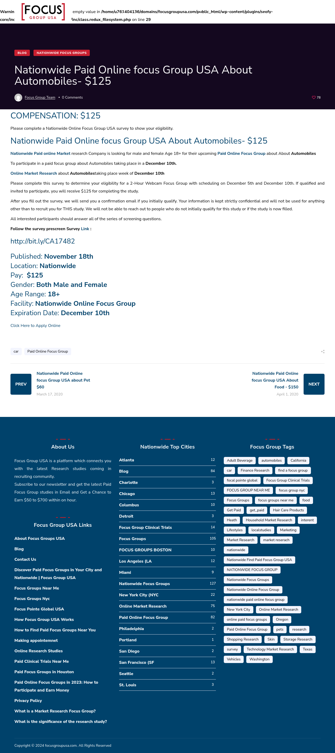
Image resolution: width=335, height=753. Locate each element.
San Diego (129, 651)
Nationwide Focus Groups (62, 53)
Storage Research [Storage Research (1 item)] (297, 639)
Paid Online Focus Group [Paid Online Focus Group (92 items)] (247, 629)
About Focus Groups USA (39, 538)
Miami (125, 572)
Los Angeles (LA (135, 561)
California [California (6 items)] (298, 460)
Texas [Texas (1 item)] (307, 649)
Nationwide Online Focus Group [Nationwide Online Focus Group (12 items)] (253, 589)
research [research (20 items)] (299, 629)
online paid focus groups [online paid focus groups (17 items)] (247, 619)
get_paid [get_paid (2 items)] (257, 510)
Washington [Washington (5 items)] (259, 659)
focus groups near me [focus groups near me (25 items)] (275, 500)
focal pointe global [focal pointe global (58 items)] (242, 480)
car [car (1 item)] (229, 470)
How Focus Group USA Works (44, 619)
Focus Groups (132, 539)
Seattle (126, 674)
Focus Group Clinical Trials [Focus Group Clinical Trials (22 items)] (288, 480)
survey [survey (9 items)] (232, 649)
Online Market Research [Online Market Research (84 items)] (278, 609)
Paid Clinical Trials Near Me (41, 661)
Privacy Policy (28, 701)
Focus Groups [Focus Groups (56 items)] (238, 500)
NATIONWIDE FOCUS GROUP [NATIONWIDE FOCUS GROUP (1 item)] (252, 569)
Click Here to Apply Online (35, 326)
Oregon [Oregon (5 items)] (282, 619)
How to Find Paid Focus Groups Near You (55, 630)
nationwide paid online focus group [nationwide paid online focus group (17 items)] (255, 599)
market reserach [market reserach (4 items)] (276, 539)
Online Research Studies (38, 651)
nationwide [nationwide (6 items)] (236, 549)
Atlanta (126, 460)
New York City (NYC (138, 595)
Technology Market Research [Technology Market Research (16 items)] (270, 649)
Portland (128, 640)
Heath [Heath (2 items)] (232, 520)
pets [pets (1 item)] (279, 629)
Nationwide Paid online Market (40, 153)
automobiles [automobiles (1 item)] (271, 460)
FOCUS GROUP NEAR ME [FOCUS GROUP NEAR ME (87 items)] (248, 490)
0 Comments (72, 97)
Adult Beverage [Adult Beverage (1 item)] (240, 460)
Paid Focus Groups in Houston (44, 672)
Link (85, 229)
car (16, 351)
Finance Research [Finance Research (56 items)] (255, 470)
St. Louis (127, 685)
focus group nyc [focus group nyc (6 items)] (292, 490)
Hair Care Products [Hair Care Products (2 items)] (288, 510)
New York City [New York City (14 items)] (238, 609)
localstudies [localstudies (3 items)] (261, 530)
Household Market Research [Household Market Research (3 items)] (269, 520)
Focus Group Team (40, 97)
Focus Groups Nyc (32, 599)
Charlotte (128, 482)
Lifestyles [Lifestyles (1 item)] (235, 530)
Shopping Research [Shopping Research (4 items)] (243, 639)
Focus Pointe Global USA (39, 609)
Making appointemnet (36, 640)
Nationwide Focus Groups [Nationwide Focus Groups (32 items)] (248, 579)
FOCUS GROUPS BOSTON (145, 550)
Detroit (126, 516)
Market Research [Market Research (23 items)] (240, 539)
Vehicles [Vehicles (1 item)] (234, 659)
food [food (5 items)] (306, 500)
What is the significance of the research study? (60, 721)
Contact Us (25, 559)
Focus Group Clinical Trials (145, 527)
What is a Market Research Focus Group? (55, 711)
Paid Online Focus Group (241, 153)
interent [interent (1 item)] (307, 520)
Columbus (129, 505)
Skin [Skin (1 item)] (271, 639)
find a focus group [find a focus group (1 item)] (293, 470)
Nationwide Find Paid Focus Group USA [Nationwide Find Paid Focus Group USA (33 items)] (259, 559)
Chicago (127, 494)
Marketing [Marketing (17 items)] (288, 530)
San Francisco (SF (136, 662)
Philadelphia (131, 629)
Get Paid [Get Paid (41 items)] (234, 510)
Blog (22, 53)
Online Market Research (33, 173)
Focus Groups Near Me (36, 588)
